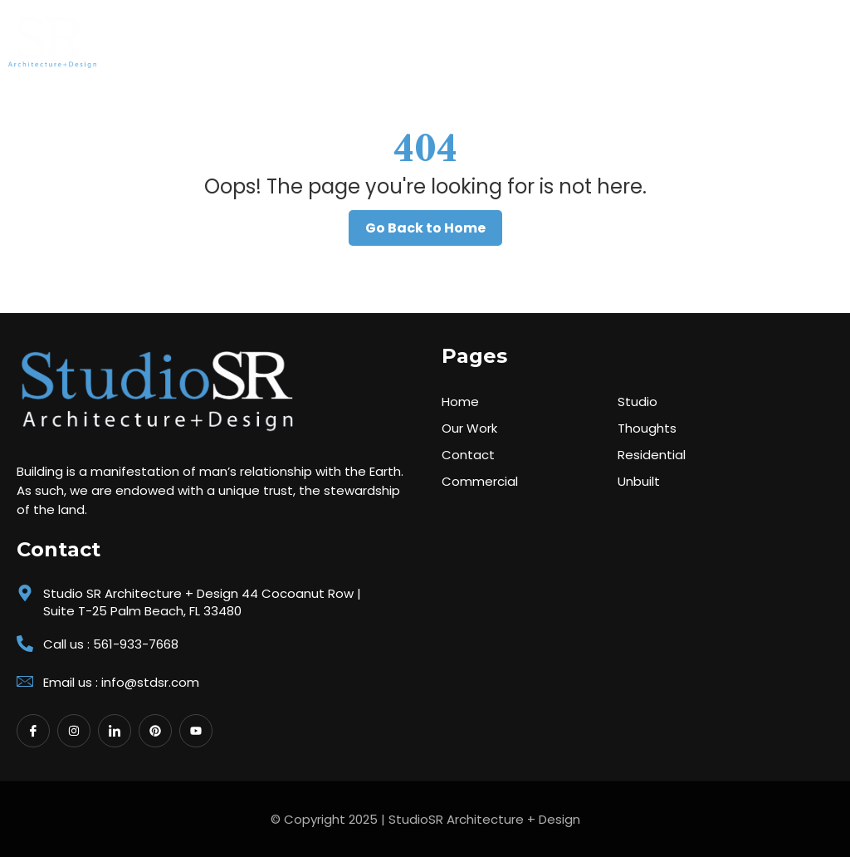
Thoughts (647, 428)
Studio (637, 401)
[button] (820, 38)
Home (460, 401)
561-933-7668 (135, 644)
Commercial (480, 481)
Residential (652, 454)
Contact (468, 454)
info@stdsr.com (150, 682)
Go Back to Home (425, 228)
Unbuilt (639, 481)
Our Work (469, 428)
